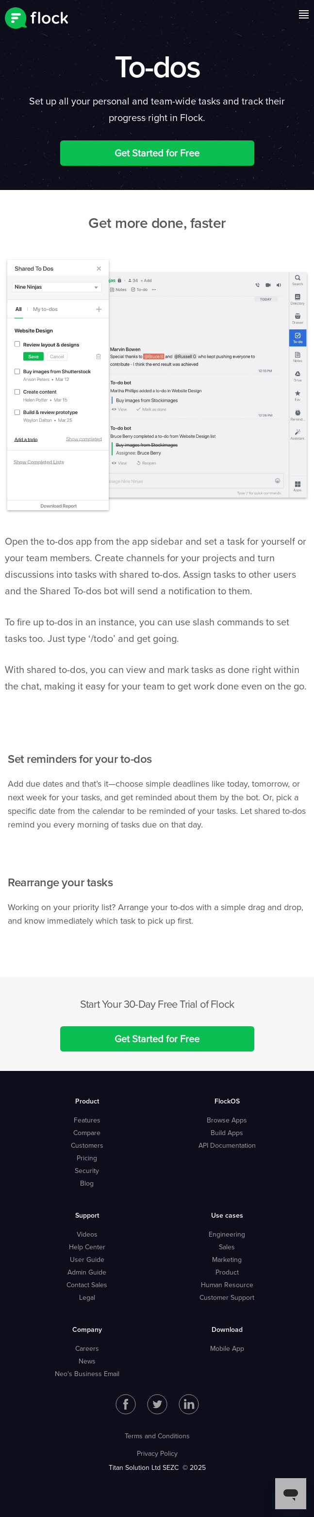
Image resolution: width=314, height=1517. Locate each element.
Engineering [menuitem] (227, 1234)
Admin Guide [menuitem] (86, 1272)
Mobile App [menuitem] (227, 1348)
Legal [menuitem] (87, 1297)
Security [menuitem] (87, 1170)
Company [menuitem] (87, 1329)
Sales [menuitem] (227, 1247)
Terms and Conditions (157, 1436)
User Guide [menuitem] (87, 1259)
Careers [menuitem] (87, 1348)
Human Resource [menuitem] (227, 1285)
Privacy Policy (157, 1453)
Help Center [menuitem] (87, 1247)
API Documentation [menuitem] (227, 1145)
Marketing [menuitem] (227, 1259)
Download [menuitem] (227, 1329)
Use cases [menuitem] (227, 1215)
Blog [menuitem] (87, 1183)
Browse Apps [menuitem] (227, 1120)
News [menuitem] (87, 1361)
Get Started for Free (157, 153)
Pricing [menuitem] (87, 1158)
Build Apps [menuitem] (227, 1133)
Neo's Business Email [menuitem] (87, 1374)
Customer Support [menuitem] (226, 1297)
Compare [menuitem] (86, 1133)
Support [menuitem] (87, 1215)
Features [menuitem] (87, 1120)
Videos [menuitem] (87, 1234)
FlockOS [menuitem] (227, 1101)
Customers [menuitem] (87, 1145)
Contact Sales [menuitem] (86, 1285)
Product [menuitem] (87, 1101)
